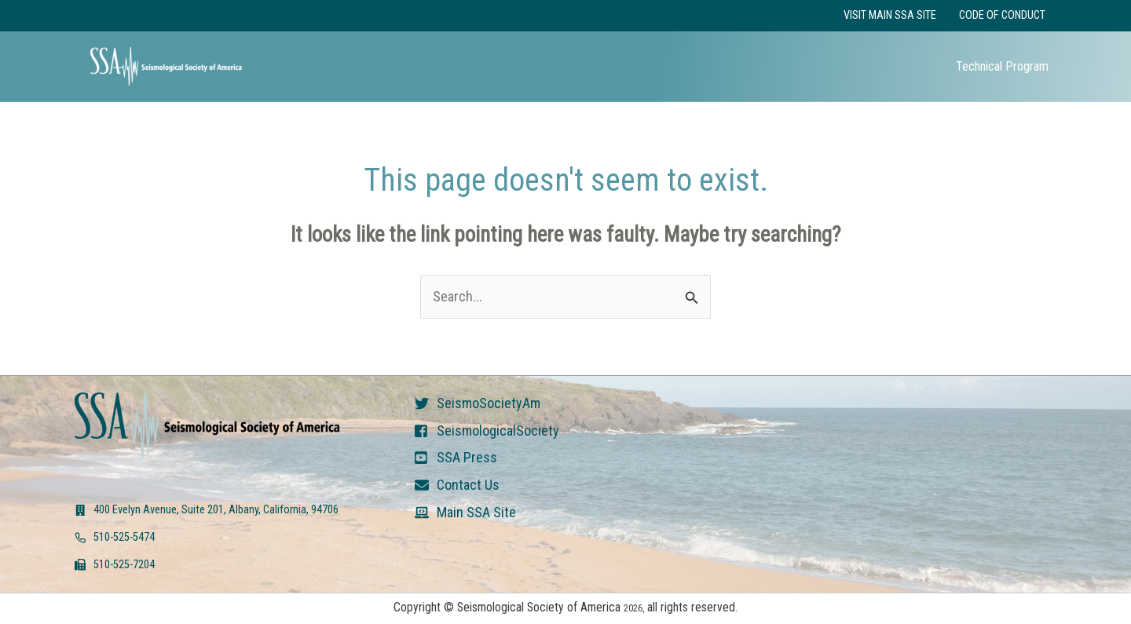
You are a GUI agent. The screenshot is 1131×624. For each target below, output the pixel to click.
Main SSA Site (476, 512)
